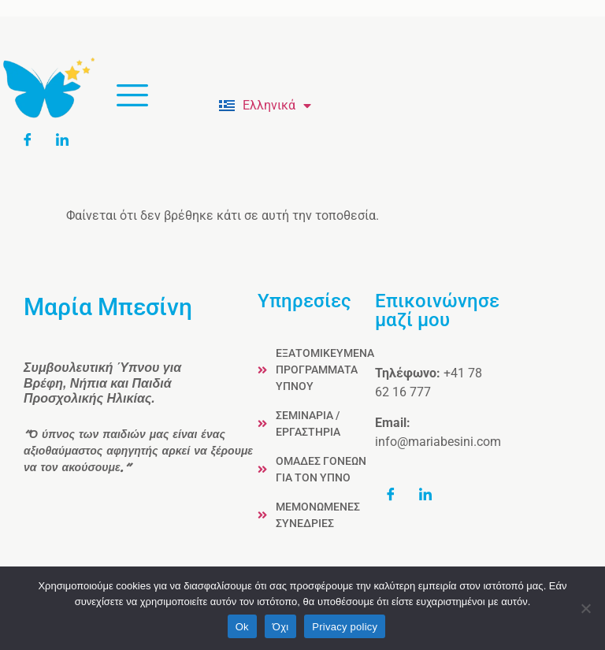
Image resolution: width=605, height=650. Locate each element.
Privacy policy (344, 627)
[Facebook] (33, 139)
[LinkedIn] (68, 139)
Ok (242, 627)
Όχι (281, 627)
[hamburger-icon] (132, 97)
